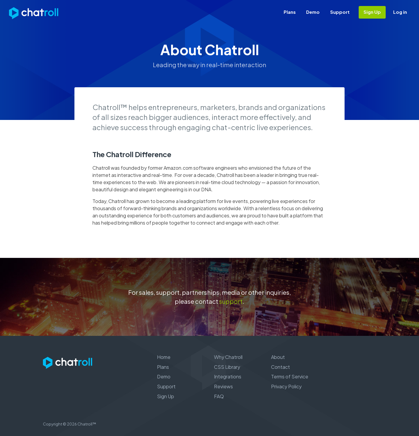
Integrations (227, 376)
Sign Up (372, 12)
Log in (400, 12)
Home (163, 357)
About (278, 357)
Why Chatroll (228, 357)
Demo (313, 12)
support (231, 301)
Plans (290, 12)
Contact (280, 367)
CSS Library (227, 367)
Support (340, 12)
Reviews (223, 386)
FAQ (219, 396)
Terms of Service (289, 376)
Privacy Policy (286, 386)
